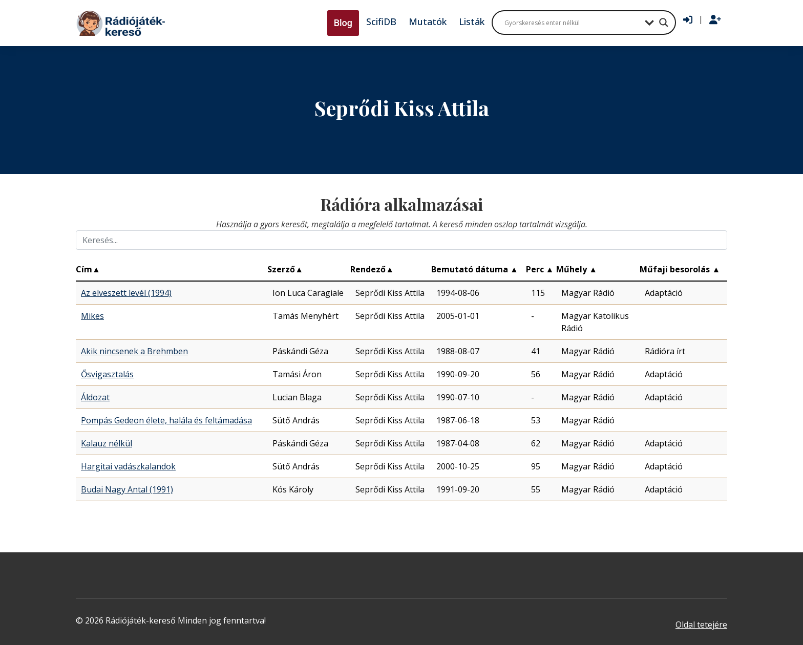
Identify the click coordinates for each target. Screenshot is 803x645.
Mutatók (428, 21)
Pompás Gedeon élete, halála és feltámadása (166, 420)
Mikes (92, 315)
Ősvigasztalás (107, 374)
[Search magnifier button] (664, 22)
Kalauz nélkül (106, 443)
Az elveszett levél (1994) (126, 292)
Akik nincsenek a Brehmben (134, 351)
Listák (471, 21)
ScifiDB (381, 21)
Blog (343, 22)
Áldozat (95, 397)
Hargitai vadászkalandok (128, 466)
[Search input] (572, 22)
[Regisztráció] (715, 20)
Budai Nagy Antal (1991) (127, 489)
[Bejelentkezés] (688, 20)
